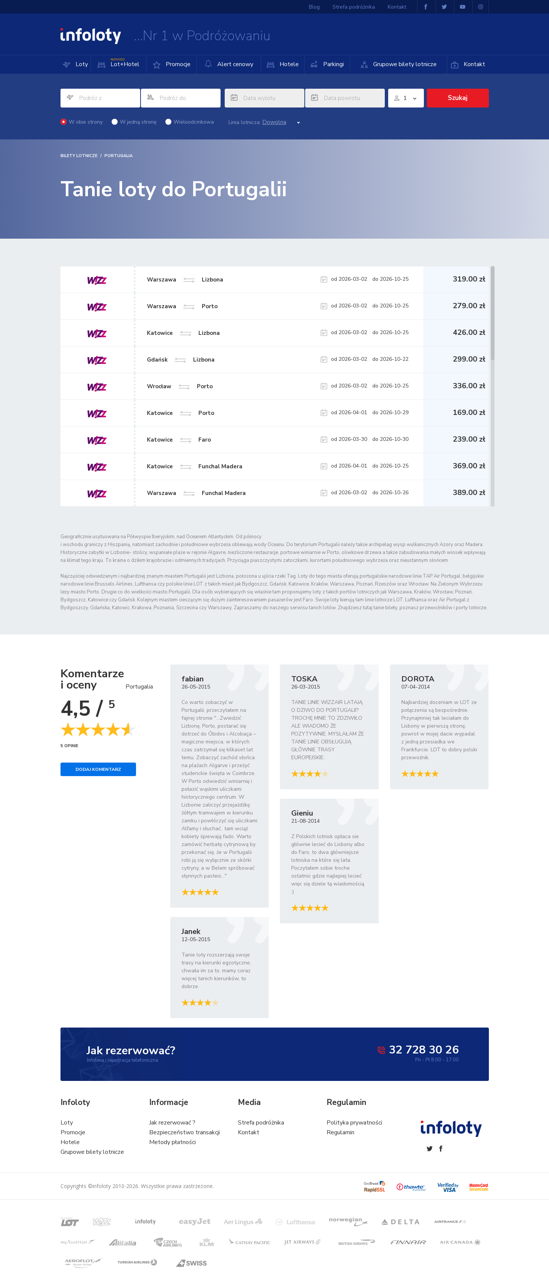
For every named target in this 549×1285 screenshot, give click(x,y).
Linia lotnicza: (244, 122)
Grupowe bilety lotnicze (404, 64)
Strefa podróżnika (354, 7)
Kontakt (473, 64)
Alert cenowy (228, 64)
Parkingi (333, 64)
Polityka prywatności (354, 1123)
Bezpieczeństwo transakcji (184, 1132)
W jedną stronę (134, 122)
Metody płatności (172, 1142)
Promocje (177, 64)
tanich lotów (322, 607)
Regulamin (340, 1132)
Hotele (288, 64)
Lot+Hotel (124, 62)
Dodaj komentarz (98, 769)
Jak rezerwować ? (172, 1123)
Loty (81, 64)
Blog (314, 7)
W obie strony (81, 122)
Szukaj (457, 98)
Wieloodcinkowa (189, 122)
